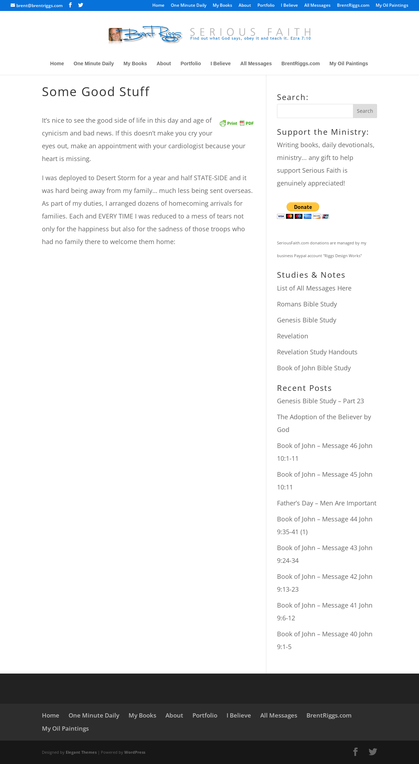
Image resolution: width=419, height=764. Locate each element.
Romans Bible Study (307, 304)
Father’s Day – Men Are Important (326, 503)
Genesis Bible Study (306, 320)
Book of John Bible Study (314, 368)
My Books (222, 5)
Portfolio (265, 5)
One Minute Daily (188, 5)
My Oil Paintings (392, 5)
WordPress (134, 752)
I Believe (289, 5)
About (245, 5)
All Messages (317, 5)
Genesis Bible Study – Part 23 (320, 401)
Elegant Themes (81, 752)
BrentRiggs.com (353, 5)
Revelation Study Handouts (317, 352)
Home (158, 5)
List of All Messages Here (314, 288)
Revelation (292, 336)
